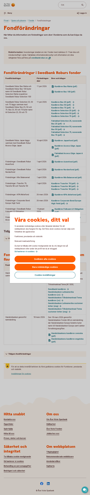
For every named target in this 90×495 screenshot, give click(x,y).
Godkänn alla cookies (45, 259)
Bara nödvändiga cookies (45, 267)
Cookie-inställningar (45, 275)
